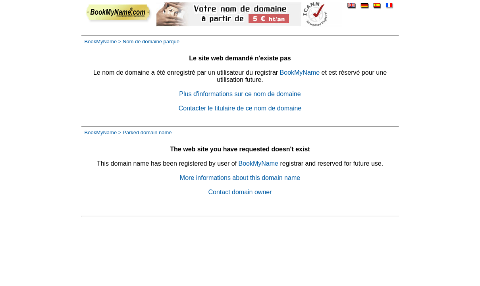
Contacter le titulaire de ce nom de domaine (240, 108)
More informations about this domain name (240, 177)
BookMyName (101, 41)
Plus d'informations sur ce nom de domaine (240, 94)
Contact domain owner (240, 192)
